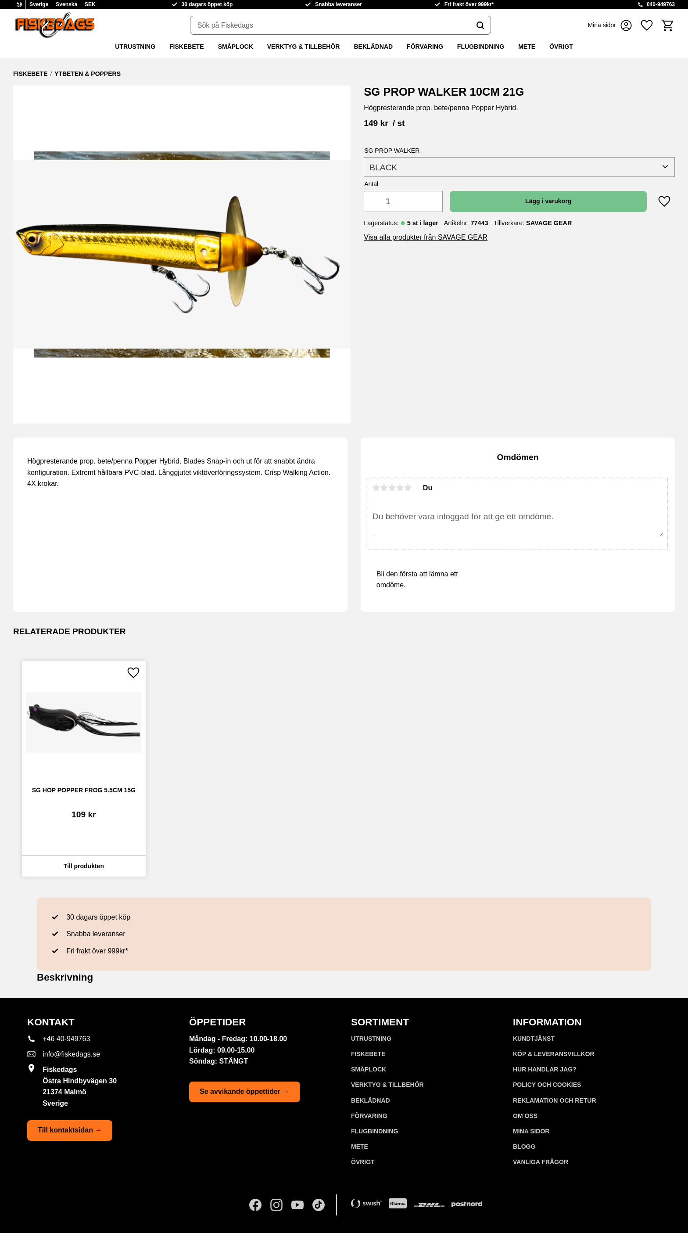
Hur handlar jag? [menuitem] (545, 1069)
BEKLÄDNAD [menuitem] (373, 46)
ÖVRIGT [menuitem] (561, 46)
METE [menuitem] (526, 46)
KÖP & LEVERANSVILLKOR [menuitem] (554, 1053)
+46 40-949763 (66, 1038)
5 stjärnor (408, 488)
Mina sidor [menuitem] (531, 1131)
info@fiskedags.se (71, 1054)
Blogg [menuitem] (524, 1146)
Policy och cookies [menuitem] (547, 1084)
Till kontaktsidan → (70, 1130)
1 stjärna (376, 488)
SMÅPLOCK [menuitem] (235, 46)
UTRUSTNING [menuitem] (135, 46)
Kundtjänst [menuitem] (534, 1038)
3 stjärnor (392, 488)
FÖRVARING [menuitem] (425, 46)
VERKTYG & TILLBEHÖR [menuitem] (303, 46)
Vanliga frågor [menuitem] (540, 1161)
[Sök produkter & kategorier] (330, 25)
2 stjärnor (384, 488)
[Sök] (480, 25)
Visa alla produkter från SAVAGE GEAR (425, 237)
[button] (646, 25)
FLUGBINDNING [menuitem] (480, 46)
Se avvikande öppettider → (245, 1091)
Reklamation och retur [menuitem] (554, 1100)
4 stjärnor (400, 488)
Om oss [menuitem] (525, 1115)
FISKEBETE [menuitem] (186, 46)
